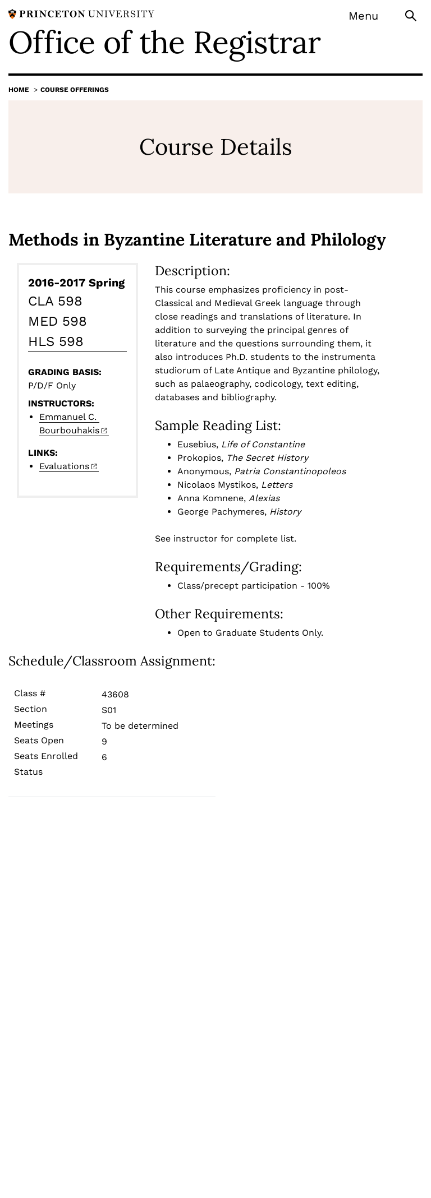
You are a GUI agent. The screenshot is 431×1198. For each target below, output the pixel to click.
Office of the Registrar (164, 42)
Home (18, 90)
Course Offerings (74, 90)
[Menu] (370, 16)
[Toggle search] (412, 15)
